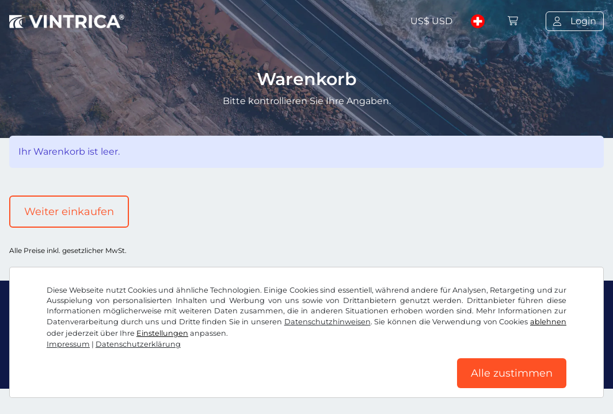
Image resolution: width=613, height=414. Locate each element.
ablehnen (548, 321)
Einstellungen (162, 333)
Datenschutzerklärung (138, 344)
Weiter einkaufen (69, 211)
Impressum (68, 344)
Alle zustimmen (512, 373)
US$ (431, 21)
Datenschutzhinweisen (327, 321)
